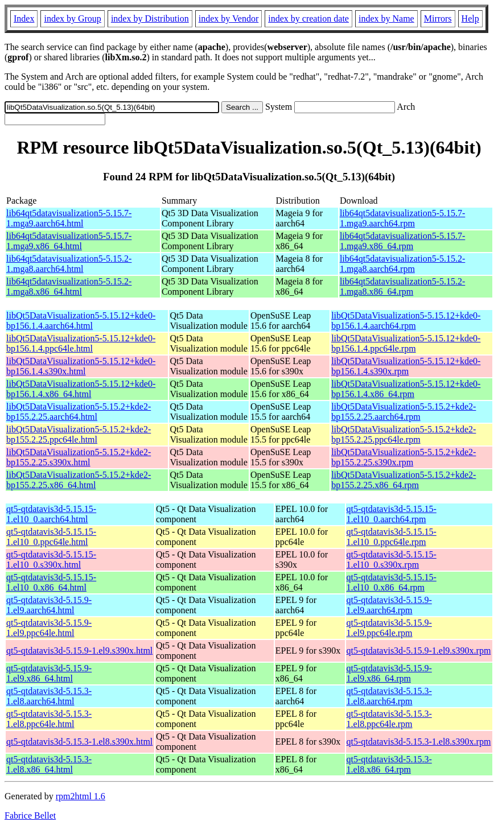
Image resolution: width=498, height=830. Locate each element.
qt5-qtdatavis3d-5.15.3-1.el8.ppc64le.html (49, 719)
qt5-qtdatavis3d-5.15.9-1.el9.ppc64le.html (49, 628)
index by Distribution (150, 18)
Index (24, 18)
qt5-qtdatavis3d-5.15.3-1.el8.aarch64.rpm (389, 696)
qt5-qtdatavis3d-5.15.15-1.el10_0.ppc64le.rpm (392, 537)
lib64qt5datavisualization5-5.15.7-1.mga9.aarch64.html (68, 218)
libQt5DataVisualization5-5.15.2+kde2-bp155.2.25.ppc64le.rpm (403, 434)
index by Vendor (228, 18)
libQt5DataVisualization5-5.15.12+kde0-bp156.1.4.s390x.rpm (405, 366)
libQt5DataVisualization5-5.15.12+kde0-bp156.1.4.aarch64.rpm (405, 321)
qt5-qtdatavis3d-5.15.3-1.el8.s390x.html (79, 741)
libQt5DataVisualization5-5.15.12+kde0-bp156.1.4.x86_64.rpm (405, 389)
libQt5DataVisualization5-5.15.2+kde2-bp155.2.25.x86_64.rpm (403, 480)
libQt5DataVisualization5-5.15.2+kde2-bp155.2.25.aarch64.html (78, 412)
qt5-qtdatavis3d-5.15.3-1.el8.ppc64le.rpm (389, 719)
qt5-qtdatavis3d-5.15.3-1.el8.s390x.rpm (419, 741)
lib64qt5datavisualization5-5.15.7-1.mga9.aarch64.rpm (402, 218)
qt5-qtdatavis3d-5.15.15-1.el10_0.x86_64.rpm (392, 582)
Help (470, 18)
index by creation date (308, 18)
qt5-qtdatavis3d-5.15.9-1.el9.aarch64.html (49, 605)
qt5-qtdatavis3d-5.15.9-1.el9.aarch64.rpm (389, 605)
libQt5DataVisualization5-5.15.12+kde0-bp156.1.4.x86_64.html (80, 389)
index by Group (72, 18)
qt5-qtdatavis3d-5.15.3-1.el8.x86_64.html (49, 764)
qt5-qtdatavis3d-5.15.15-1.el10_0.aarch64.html (51, 514)
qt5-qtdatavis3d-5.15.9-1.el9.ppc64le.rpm (389, 628)
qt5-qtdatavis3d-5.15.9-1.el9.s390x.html (79, 650)
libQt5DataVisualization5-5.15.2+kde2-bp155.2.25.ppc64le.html (78, 434)
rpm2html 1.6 (80, 796)
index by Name (386, 18)
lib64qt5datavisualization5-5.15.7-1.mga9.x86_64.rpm (402, 241)
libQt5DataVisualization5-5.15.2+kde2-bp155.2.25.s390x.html (78, 457)
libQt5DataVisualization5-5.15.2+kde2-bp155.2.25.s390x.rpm (403, 457)
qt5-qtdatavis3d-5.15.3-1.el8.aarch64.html (49, 696)
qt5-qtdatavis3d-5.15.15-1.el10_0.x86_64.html (51, 582)
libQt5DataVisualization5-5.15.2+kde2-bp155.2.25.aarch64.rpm (403, 412)
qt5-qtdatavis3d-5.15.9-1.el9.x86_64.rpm (389, 673)
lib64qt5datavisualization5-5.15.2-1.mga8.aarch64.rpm (402, 264)
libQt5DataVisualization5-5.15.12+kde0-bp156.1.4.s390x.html (80, 366)
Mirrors (438, 18)
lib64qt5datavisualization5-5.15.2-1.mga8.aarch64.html (68, 264)
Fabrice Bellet (30, 815)
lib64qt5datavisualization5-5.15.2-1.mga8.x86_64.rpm (402, 286)
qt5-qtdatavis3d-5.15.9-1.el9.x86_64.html (49, 673)
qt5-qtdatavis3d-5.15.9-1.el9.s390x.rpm (419, 650)
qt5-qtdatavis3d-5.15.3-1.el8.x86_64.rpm (389, 764)
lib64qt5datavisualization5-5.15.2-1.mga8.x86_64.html (68, 286)
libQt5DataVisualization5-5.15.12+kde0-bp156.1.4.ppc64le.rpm (405, 343)
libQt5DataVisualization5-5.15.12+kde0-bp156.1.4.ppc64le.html (80, 343)
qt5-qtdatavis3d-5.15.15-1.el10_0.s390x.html (51, 559)
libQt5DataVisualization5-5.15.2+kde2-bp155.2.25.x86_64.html (78, 480)
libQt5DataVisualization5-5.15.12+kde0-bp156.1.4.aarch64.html (80, 321)
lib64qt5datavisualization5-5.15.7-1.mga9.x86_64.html (68, 241)
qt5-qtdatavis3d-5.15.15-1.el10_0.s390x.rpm (392, 559)
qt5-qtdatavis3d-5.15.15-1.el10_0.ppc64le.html (51, 537)
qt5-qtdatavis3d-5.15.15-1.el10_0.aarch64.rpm (392, 514)
